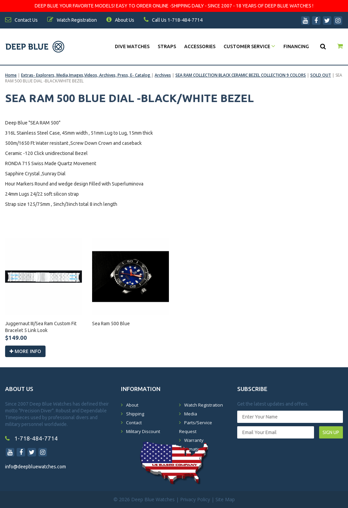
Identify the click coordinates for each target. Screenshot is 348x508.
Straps (167, 46)
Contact (134, 422)
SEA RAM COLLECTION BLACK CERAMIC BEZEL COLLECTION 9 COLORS (240, 75)
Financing (296, 46)
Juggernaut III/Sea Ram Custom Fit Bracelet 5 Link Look (40, 327)
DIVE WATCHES (132, 46)
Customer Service (249, 46)
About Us (120, 20)
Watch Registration (203, 405)
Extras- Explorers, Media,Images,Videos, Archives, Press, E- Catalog (86, 75)
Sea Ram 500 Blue (111, 323)
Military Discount (143, 431)
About (132, 405)
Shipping (135, 414)
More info (25, 351)
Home (11, 75)
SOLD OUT (320, 75)
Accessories (199, 46)
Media (190, 414)
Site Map (225, 499)
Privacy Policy (195, 499)
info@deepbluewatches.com (35, 466)
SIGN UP (331, 432)
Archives (163, 75)
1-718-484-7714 (31, 438)
